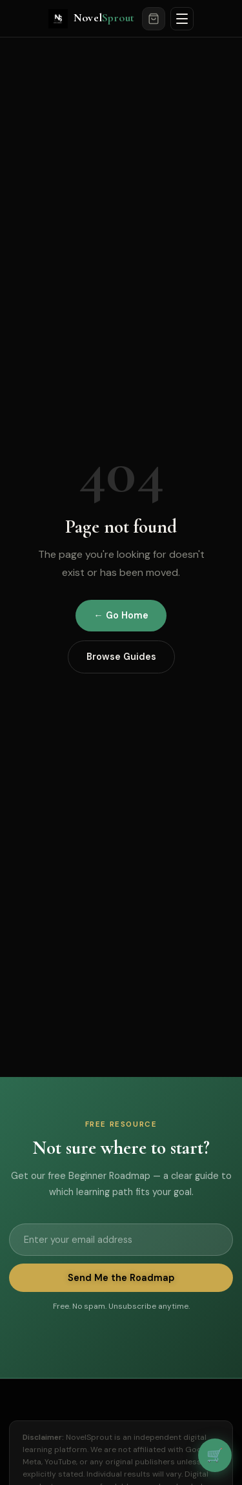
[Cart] (153, 18)
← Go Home (121, 615)
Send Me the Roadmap (121, 1278)
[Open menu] (182, 18)
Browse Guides (121, 656)
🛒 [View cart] (215, 1455)
